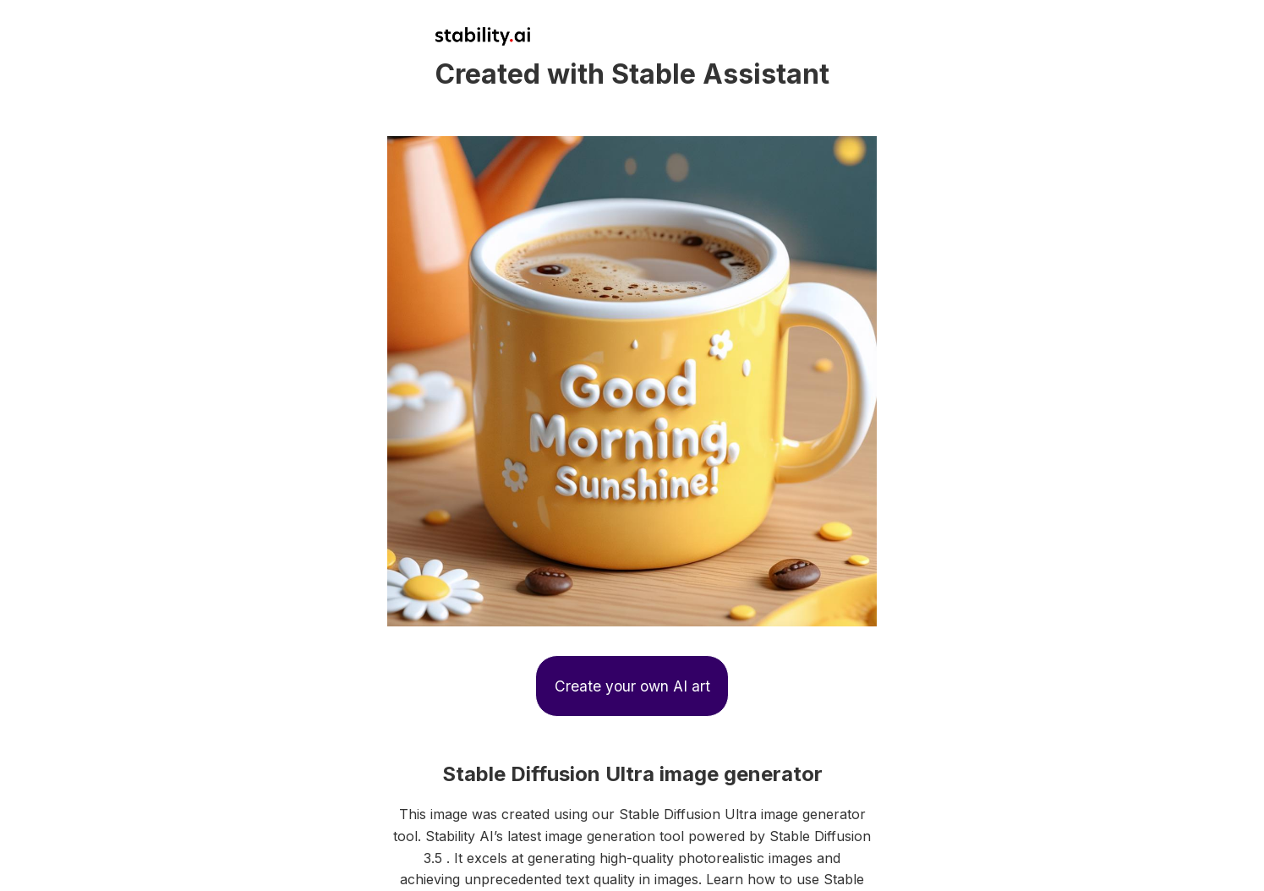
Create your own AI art (632, 686)
